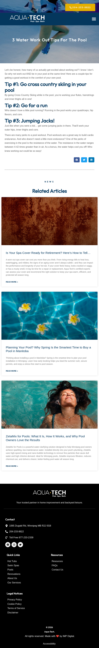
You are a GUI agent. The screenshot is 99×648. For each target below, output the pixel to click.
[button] (94, 19)
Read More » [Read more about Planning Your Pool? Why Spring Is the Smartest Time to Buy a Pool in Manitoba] (12, 371)
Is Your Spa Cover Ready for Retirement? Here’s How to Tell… (48, 252)
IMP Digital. (69, 636)
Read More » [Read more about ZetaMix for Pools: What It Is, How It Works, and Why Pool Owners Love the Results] (12, 466)
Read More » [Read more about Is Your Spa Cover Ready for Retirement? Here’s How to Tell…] (12, 282)
